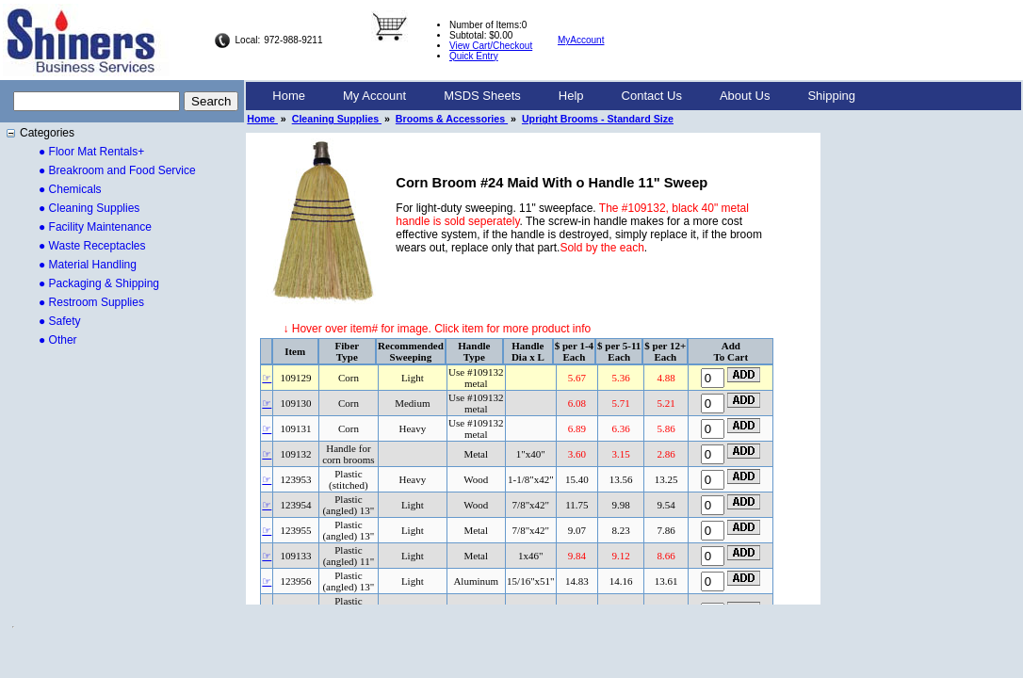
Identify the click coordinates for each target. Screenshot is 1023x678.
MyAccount (581, 40)
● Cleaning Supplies (89, 208)
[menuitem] (288, 96)
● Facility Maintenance (95, 227)
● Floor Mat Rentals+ (91, 151)
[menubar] (563, 96)
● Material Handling (88, 264)
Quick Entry (473, 56)
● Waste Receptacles (92, 245)
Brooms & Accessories (452, 118)
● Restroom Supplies (91, 302)
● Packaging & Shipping (99, 283)
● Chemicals (70, 189)
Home (288, 96)
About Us (745, 96)
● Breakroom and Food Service (117, 170)
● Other (58, 340)
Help (571, 96)
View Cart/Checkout (490, 45)
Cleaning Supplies (337, 118)
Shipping (831, 96)
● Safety (60, 321)
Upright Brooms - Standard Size (598, 118)
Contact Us (652, 96)
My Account (374, 96)
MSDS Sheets (482, 96)
